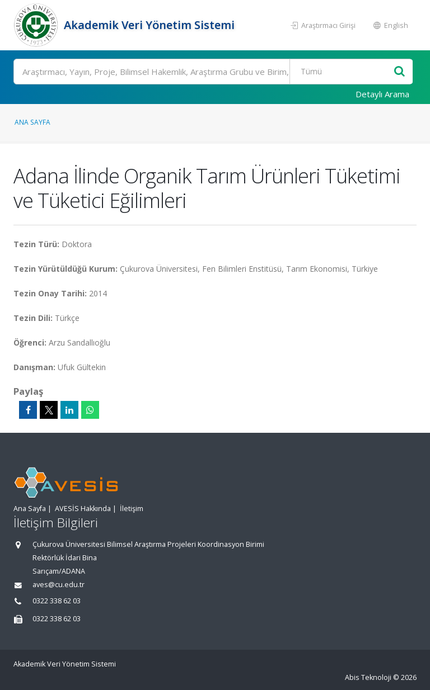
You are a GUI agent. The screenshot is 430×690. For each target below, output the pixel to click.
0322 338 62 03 (56, 601)
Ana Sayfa (32, 121)
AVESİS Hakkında (83, 508)
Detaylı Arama (382, 94)
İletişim (131, 508)
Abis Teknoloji (368, 677)
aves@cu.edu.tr (58, 584)
